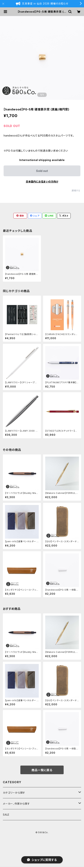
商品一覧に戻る (42, 770)
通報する (76, 190)
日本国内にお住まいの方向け (42, 181)
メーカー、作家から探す (16, 803)
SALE (6, 814)
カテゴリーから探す (14, 792)
